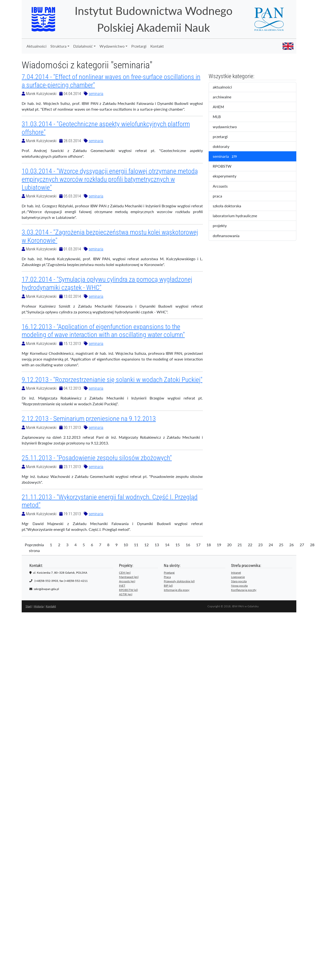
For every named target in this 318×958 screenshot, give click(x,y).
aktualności (226, 87)
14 (167, 544)
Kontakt (157, 46)
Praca (167, 577)
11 (136, 544)
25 (281, 544)
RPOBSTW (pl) (128, 590)
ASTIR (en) (125, 594)
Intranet (236, 572)
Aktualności (36, 46)
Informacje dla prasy (176, 590)
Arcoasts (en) (127, 581)
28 (312, 544)
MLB (221, 117)
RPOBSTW (226, 166)
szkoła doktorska (230, 206)
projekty (223, 225)
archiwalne (227, 97)
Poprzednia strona (34, 547)
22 (250, 544)
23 (260, 544)
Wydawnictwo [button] (112, 46)
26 (291, 544)
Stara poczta (239, 581)
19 (219, 544)
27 (302, 544)
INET (122, 585)
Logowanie (238, 577)
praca (221, 196)
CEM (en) (125, 572)
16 (188, 544)
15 (177, 544)
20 (229, 544)
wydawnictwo (228, 127)
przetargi (224, 137)
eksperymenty (229, 176)
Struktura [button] (58, 46)
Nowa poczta (239, 585)
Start (29, 606)
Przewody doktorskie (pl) (179, 581)
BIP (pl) (168, 585)
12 (146, 544)
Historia (39, 606)
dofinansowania (229, 236)
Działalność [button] (83, 46)
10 (126, 544)
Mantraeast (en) (129, 577)
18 (208, 544)
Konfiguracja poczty (243, 590)
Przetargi (138, 46)
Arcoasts (224, 186)
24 (271, 544)
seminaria (96, 93)
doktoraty (225, 146)
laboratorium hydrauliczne (238, 216)
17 (198, 544)
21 (240, 544)
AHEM (222, 107)
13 (157, 544)
